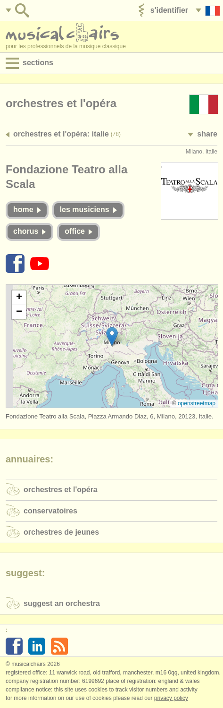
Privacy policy (171, 698)
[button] (112, 336)
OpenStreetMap (196, 403)
